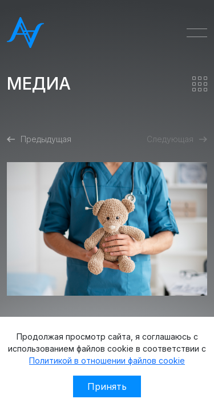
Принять (107, 386)
